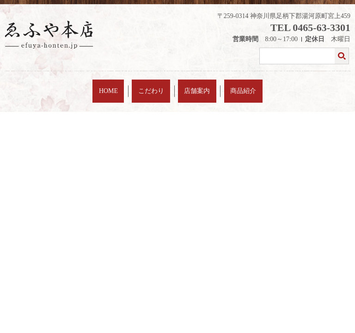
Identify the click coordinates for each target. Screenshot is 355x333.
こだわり (159, 84)
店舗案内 (190, 84)
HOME (130, 84)
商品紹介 (222, 84)
